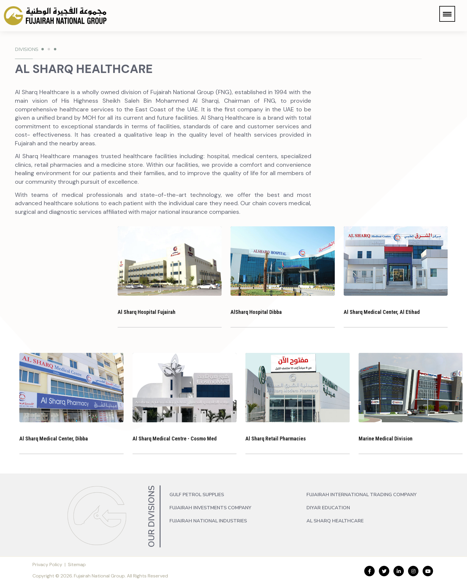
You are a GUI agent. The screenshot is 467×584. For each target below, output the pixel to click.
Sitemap (77, 564)
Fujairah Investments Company (210, 507)
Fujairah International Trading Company (361, 494)
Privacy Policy (47, 564)
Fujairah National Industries (208, 521)
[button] (447, 14)
